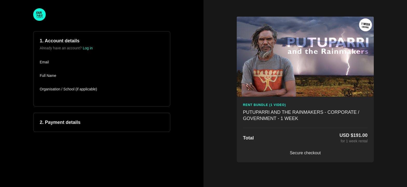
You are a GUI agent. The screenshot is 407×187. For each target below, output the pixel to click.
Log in (88, 48)
